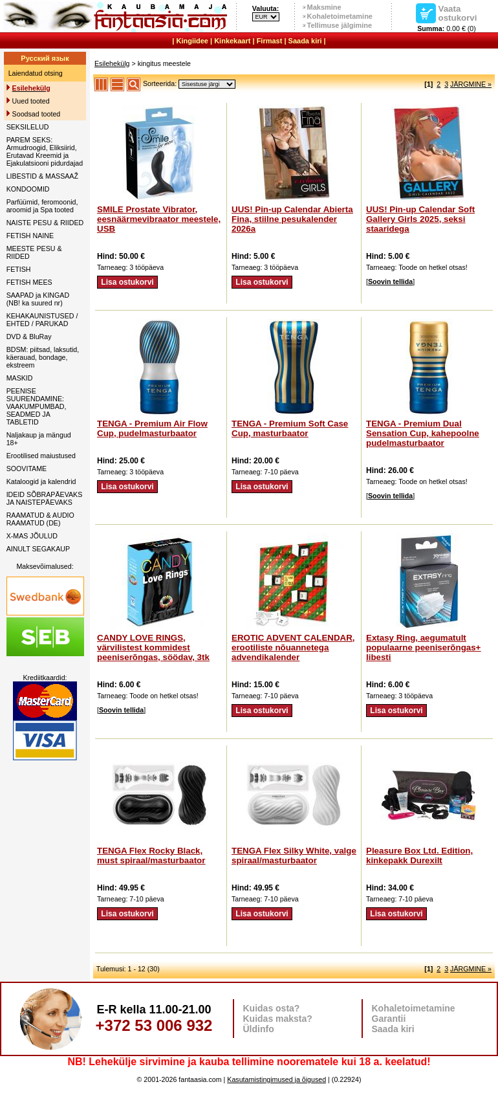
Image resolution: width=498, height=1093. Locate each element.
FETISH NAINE (30, 235)
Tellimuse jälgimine (340, 25)
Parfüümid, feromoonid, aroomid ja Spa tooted (42, 206)
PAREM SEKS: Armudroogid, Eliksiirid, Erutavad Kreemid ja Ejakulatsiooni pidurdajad (44, 151)
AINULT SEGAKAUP (38, 549)
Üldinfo (258, 1029)
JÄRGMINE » (471, 84)
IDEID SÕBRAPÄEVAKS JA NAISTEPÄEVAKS (44, 498)
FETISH (18, 269)
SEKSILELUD (27, 127)
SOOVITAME (26, 468)
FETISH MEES (29, 282)
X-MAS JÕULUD (32, 536)
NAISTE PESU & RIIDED (45, 222)
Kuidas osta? (271, 1008)
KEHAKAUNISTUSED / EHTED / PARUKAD (42, 319)
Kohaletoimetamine (340, 16)
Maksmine (324, 7)
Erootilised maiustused (41, 455)
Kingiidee (192, 41)
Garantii (389, 1018)
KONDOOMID (28, 189)
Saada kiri (305, 41)
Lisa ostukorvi (127, 282)
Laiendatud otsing (35, 73)
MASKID (19, 378)
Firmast (270, 41)
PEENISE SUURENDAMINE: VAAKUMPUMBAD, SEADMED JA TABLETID (36, 406)
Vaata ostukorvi (457, 13)
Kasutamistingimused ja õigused (276, 1079)
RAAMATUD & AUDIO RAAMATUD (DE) (40, 519)
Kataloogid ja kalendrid (41, 481)
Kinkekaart (232, 41)
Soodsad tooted (36, 114)
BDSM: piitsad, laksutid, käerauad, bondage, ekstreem (43, 357)
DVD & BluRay (29, 336)
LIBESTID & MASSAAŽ (42, 176)
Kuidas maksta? (277, 1018)
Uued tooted (31, 101)
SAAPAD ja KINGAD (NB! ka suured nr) (38, 299)
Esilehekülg (112, 63)
